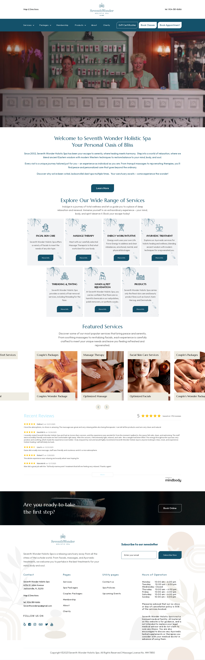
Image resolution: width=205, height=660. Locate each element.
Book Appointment (170, 25)
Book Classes (148, 25)
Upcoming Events (111, 593)
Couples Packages (72, 593)
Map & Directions (31, 9)
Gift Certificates (127, 25)
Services (27, 25)
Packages (44, 25)
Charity (106, 25)
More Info (45, 258)
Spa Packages (70, 587)
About (94, 25)
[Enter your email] (139, 555)
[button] (29, 25)
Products (79, 25)
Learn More (102, 188)
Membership (62, 25)
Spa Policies (108, 587)
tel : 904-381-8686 (173, 9)
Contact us (108, 582)
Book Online (169, 508)
